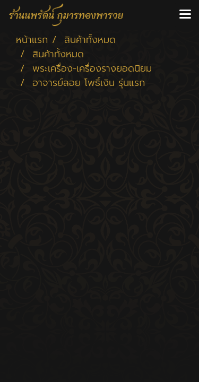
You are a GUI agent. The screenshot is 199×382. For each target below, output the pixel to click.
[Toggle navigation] (185, 15)
